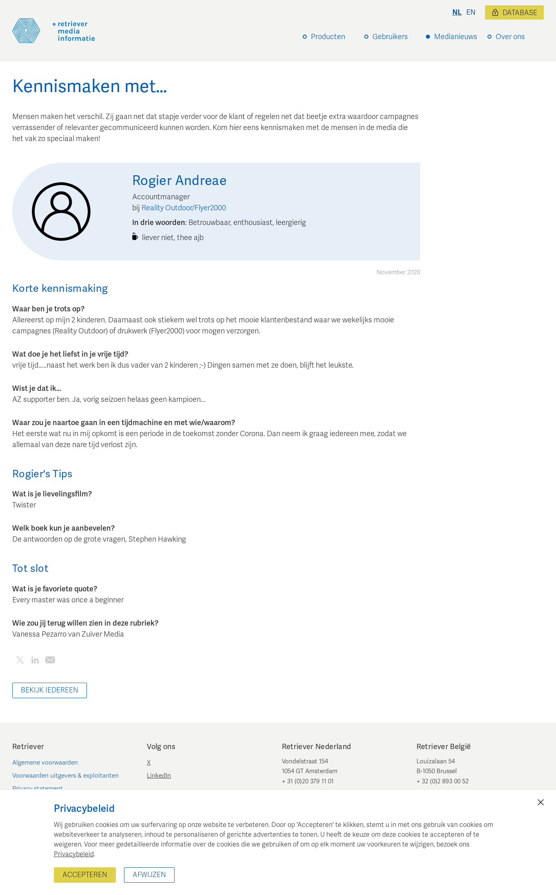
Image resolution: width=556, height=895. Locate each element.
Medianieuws (455, 36)
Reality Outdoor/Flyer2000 (184, 207)
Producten (328, 36)
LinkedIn (159, 775)
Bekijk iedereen (49, 690)
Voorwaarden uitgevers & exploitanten (65, 775)
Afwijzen (149, 875)
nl (457, 12)
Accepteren (84, 875)
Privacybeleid (74, 854)
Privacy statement (37, 788)
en (471, 12)
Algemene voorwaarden (45, 762)
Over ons (510, 36)
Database (514, 13)
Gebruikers (390, 36)
